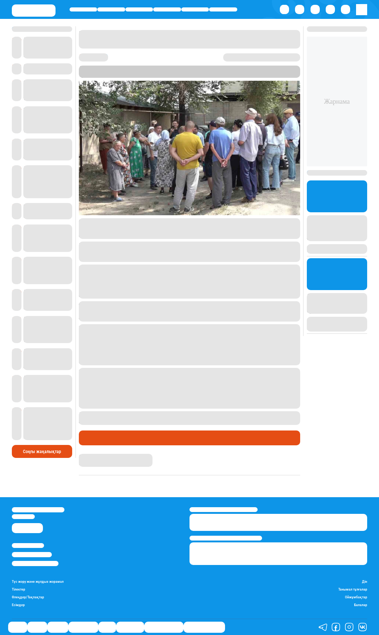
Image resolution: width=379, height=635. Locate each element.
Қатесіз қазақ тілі (164, 627)
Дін (364, 581)
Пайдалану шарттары (35, 563)
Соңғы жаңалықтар (42, 451)
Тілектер (18, 589)
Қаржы (111, 9)
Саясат (83, 9)
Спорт (195, 9)
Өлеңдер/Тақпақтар (28, 597)
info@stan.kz (23, 516)
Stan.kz (107, 74)
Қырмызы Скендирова (104, 456)
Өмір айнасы (167, 9)
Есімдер (18, 605)
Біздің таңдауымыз (204, 627)
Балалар (360, 605)
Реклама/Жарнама (32, 554)
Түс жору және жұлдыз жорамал (38, 581)
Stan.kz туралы (28, 545)
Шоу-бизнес (223, 9)
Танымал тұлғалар (352, 589)
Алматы (172, 74)
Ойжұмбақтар (356, 597)
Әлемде (139, 9)
